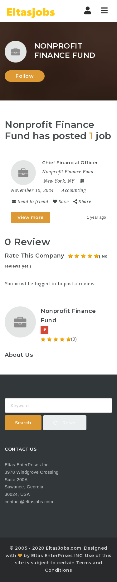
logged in (45, 283)
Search (23, 423)
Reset (64, 423)
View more (30, 217)
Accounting (73, 190)
